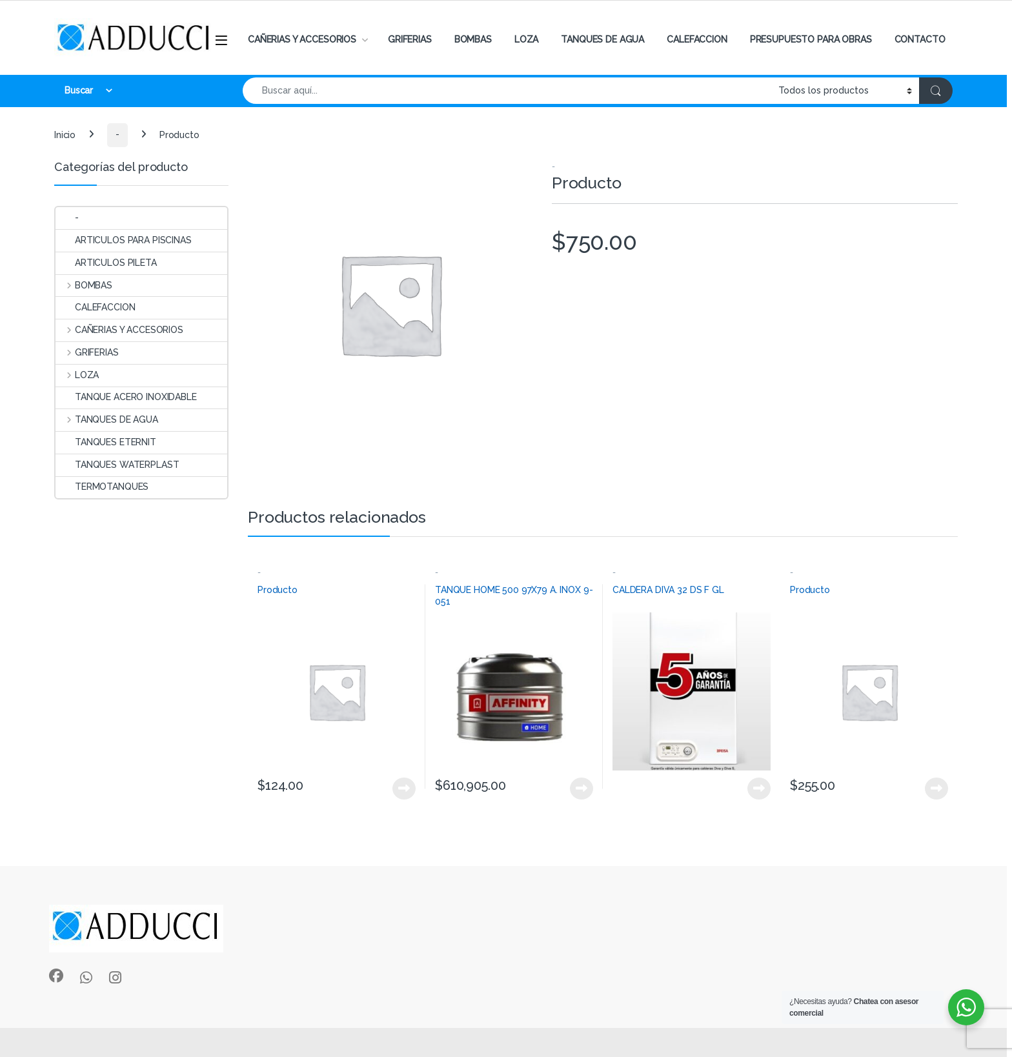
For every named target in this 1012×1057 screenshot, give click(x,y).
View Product (404, 789)
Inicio (65, 134)
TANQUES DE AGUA (602, 39)
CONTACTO (920, 39)
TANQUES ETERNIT (106, 442)
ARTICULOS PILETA (106, 262)
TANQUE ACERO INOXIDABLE (126, 397)
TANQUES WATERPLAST (117, 464)
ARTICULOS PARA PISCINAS (124, 240)
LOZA (526, 39)
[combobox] (507, 90)
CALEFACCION (697, 39)
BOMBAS (473, 39)
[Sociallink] (56, 976)
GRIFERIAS (410, 39)
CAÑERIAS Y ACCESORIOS (302, 39)
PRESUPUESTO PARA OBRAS (811, 39)
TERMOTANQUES (102, 486)
